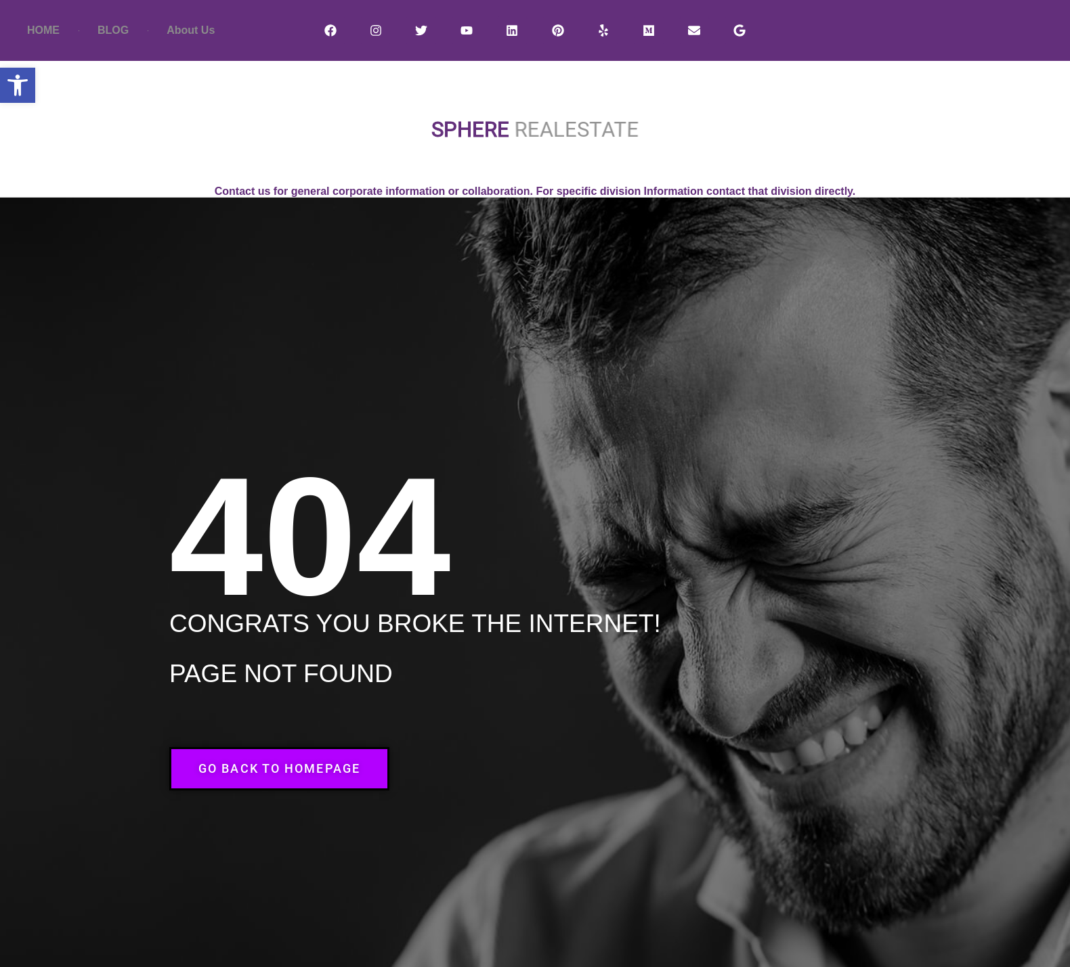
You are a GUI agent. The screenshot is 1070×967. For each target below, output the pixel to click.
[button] (17, 85)
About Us (191, 30)
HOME (43, 30)
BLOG (113, 30)
